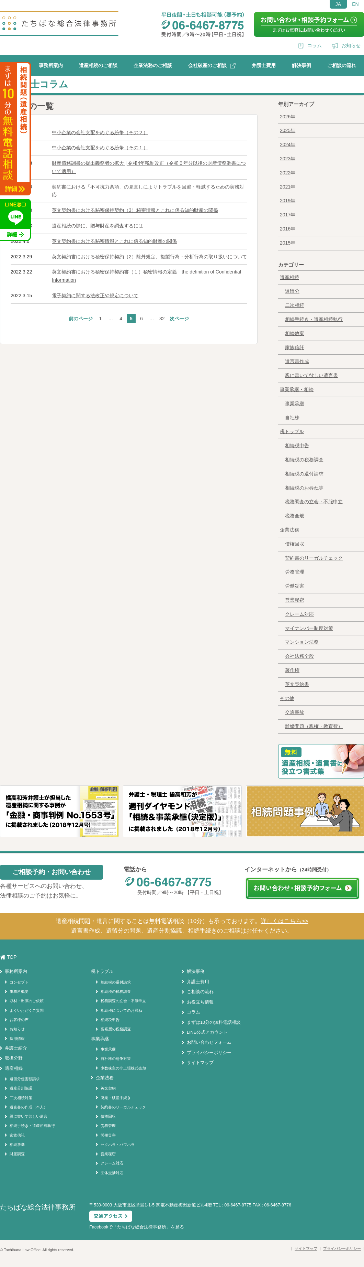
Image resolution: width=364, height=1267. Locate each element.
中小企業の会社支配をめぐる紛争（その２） (100, 132)
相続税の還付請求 (304, 473)
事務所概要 (19, 991)
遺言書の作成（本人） (28, 1107)
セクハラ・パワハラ (118, 1144)
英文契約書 (297, 684)
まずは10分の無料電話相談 (214, 1022)
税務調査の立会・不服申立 (314, 501)
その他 (287, 698)
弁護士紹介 (16, 1048)
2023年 (287, 158)
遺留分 (292, 291)
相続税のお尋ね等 (304, 488)
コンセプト (19, 982)
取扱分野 (14, 1058)
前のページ (81, 318)
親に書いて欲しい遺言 (28, 1116)
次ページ (179, 318)
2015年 (287, 243)
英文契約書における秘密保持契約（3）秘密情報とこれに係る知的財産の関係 (135, 210)
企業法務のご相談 (153, 65)
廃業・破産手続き (116, 1098)
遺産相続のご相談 (98, 65)
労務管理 (294, 572)
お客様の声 (19, 1020)
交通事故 (294, 712)
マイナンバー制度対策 (309, 628)
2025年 (287, 130)
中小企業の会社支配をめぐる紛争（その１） (100, 147)
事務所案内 (51, 65)
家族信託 (294, 347)
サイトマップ (200, 1062)
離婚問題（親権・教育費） (314, 726)
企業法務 (289, 530)
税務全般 (294, 515)
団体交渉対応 (112, 1173)
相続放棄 (294, 333)
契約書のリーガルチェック (314, 558)
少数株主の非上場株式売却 (123, 1068)
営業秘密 (294, 600)
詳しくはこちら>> (284, 921)
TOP (12, 957)
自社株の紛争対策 (116, 1058)
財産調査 (17, 1154)
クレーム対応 (299, 614)
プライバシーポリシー (209, 1052)
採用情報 (17, 1039)
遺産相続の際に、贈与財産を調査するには (97, 225)
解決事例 (301, 65)
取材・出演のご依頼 (27, 1001)
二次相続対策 (21, 1098)
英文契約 (108, 1088)
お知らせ (351, 45)
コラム (314, 45)
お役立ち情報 (200, 1002)
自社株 (292, 417)
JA (338, 4)
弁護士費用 (264, 65)
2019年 (287, 200)
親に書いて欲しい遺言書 (311, 375)
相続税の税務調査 (304, 459)
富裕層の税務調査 (116, 1029)
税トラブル (292, 431)
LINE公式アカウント (207, 1032)
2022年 (287, 172)
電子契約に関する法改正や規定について (95, 295)
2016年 (287, 229)
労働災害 (294, 586)
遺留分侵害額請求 (25, 1079)
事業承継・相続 (297, 389)
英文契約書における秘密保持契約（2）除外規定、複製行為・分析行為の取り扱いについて (149, 256)
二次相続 (294, 305)
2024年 (287, 144)
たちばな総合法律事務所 (141, 1227)
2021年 (287, 187)
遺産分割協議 (21, 1088)
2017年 (287, 214)
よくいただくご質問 (27, 1010)
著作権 (292, 670)
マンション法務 (302, 642)
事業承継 (294, 403)
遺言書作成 (297, 361)
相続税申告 (297, 445)
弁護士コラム (40, 84)
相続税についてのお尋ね (121, 1010)
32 (162, 318)
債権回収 (294, 544)
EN (355, 4)
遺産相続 (289, 277)
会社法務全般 (299, 656)
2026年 (287, 116)
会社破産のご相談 (207, 65)
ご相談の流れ (341, 65)
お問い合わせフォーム (209, 1042)
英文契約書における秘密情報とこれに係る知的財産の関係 (114, 241)
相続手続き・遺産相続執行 (314, 319)
